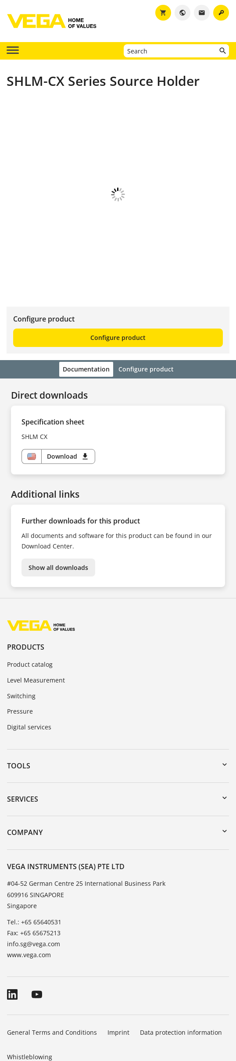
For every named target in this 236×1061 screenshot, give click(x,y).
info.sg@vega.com (33, 895)
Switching (21, 647)
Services (22, 750)
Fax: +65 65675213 (34, 884)
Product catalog (30, 616)
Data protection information (181, 984)
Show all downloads (58, 519)
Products (25, 598)
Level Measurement (36, 631)
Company (25, 784)
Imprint (118, 984)
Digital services (29, 678)
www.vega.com (29, 906)
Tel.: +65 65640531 (34, 873)
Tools (18, 717)
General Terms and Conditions (52, 984)
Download (68, 407)
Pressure (20, 662)
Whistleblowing (29, 1008)
